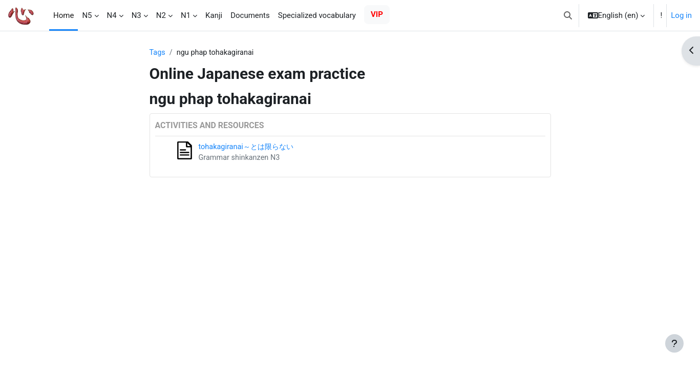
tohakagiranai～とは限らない (249, 147)
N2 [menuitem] (161, 15)
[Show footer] (674, 343)
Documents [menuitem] (250, 15)
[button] (568, 15)
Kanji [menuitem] (213, 15)
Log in (681, 15)
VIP (377, 14)
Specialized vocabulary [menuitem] (317, 15)
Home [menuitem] (63, 15)
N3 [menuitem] (136, 15)
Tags (158, 52)
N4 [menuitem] (112, 15)
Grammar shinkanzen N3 (241, 158)
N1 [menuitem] (185, 15)
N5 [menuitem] (87, 15)
